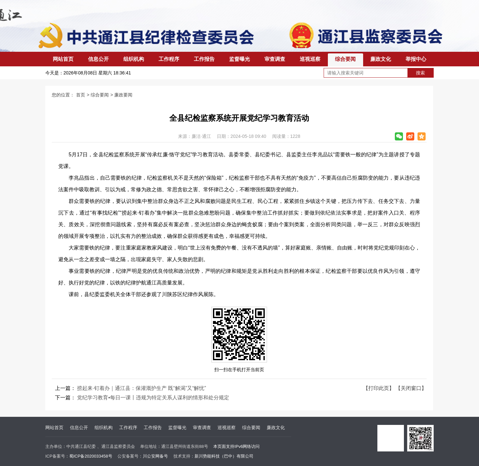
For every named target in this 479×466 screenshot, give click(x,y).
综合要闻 (345, 59)
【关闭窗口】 (411, 388)
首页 (80, 94)
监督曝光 (239, 59)
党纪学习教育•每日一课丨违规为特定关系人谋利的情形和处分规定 (153, 397)
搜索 (420, 72)
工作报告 (204, 59)
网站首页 (63, 59)
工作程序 (169, 59)
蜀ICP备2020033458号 (90, 456)
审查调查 (274, 59)
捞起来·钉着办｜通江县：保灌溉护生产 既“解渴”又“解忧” (141, 388)
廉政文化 (380, 59)
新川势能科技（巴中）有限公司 (224, 456)
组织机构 (133, 59)
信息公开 (98, 59)
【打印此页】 (378, 388)
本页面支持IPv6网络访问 (236, 446)
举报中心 (416, 59)
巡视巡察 (310, 59)
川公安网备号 (155, 456)
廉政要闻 (123, 94)
